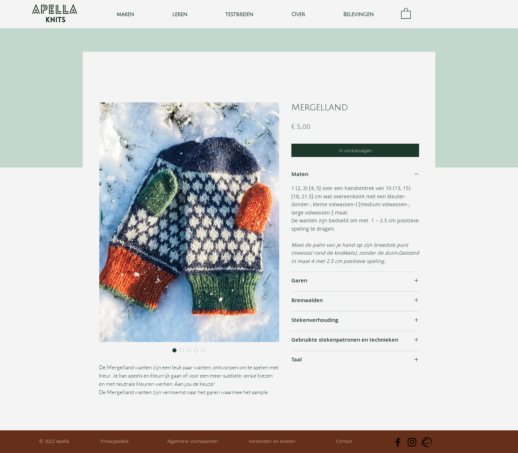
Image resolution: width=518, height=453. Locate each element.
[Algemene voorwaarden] (192, 442)
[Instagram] (412, 442)
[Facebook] (398, 442)
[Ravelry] (426, 442)
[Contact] (343, 442)
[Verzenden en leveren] (272, 442)
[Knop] (55, 14)
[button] (180, 14)
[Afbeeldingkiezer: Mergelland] (174, 350)
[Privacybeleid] (114, 442)
